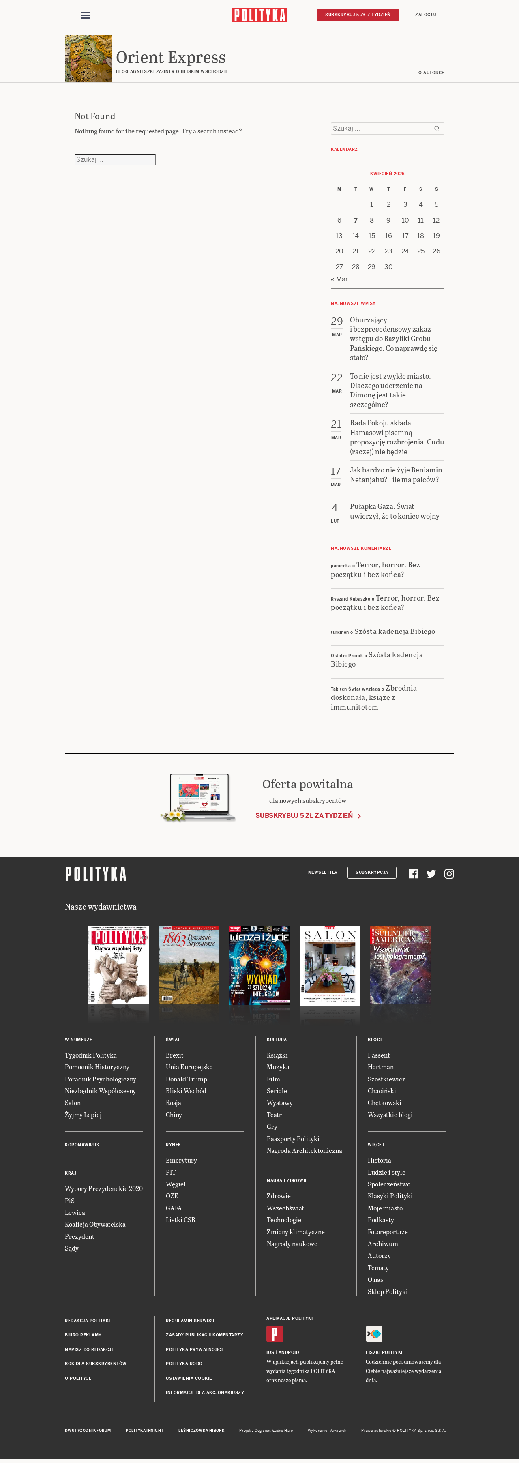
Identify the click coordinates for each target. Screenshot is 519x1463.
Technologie (284, 1220)
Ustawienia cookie (189, 1379)
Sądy (72, 1249)
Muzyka (278, 1068)
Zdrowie (279, 1197)
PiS (70, 1201)
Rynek (173, 1146)
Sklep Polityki (388, 1292)
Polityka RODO (184, 1365)
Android (289, 1353)
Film (273, 1080)
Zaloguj (425, 14)
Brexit (175, 1056)
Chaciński (382, 1091)
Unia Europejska (189, 1068)
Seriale (277, 1091)
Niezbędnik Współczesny (100, 1091)
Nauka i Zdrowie (287, 1182)
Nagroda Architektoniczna (304, 1151)
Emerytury (181, 1161)
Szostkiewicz (386, 1080)
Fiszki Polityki (384, 1353)
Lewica (75, 1213)
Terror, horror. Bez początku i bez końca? (375, 570)
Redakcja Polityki (87, 1322)
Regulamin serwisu (190, 1322)
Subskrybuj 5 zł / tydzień (358, 14)
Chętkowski (384, 1104)
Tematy (378, 1268)
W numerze (78, 1041)
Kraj (70, 1175)
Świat (173, 1041)
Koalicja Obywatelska (95, 1225)
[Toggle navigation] (86, 15)
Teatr (274, 1115)
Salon (73, 1104)
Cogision (262, 1432)
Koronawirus (82, 1146)
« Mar (339, 280)
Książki (277, 1056)
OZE (172, 1197)
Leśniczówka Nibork (201, 1432)
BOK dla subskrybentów (96, 1365)
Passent (379, 1056)
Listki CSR (180, 1220)
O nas (375, 1280)
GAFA (174, 1209)
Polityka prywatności (194, 1351)
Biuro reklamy (83, 1336)
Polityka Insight (144, 1432)
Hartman (381, 1068)
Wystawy (280, 1104)
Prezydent (79, 1237)
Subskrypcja (372, 873)
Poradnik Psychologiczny (100, 1080)
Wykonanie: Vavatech (327, 1432)
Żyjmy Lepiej (83, 1115)
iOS (270, 1353)
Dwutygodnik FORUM (88, 1432)
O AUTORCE (432, 74)
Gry (272, 1128)
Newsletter (323, 873)
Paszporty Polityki (293, 1139)
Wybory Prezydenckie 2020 (104, 1190)
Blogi (375, 1041)
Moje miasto (385, 1209)
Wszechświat (285, 1209)
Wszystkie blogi (390, 1115)
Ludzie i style (386, 1173)
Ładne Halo (282, 1432)
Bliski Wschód (186, 1091)
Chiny (174, 1115)
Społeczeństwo (389, 1185)
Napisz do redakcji (89, 1351)
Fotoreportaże (388, 1233)
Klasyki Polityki (390, 1197)
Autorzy (379, 1256)
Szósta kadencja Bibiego (394, 632)
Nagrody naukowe (292, 1244)
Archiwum (383, 1244)
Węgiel (176, 1185)
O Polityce (78, 1379)
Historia (379, 1161)
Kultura (277, 1041)
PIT (171, 1173)
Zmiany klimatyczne (296, 1233)
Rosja (173, 1104)
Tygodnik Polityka (91, 1056)
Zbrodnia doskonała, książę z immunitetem (374, 698)
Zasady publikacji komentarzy (204, 1336)
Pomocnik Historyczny (97, 1068)
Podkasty (381, 1220)
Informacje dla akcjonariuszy (205, 1393)
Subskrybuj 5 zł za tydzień (304, 817)
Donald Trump (186, 1080)
